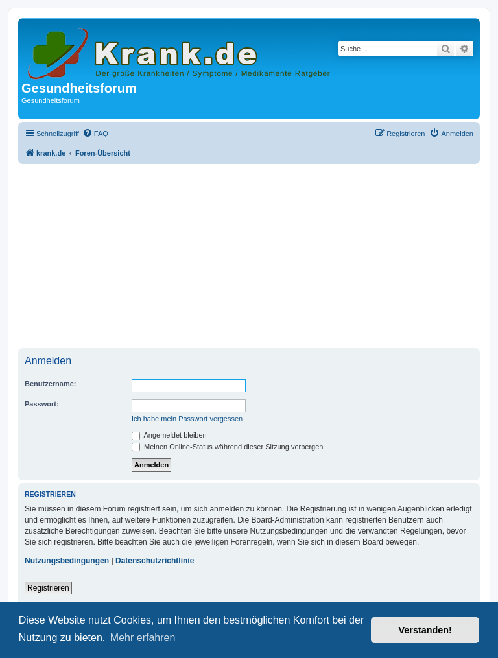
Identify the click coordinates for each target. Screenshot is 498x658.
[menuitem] (95, 133)
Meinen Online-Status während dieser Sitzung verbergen (227, 447)
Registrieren (48, 588)
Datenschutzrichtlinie (154, 560)
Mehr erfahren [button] (143, 637)
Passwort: (42, 404)
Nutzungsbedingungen (67, 560)
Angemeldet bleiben (169, 435)
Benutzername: (50, 384)
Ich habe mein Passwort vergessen (187, 419)
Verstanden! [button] (425, 630)
